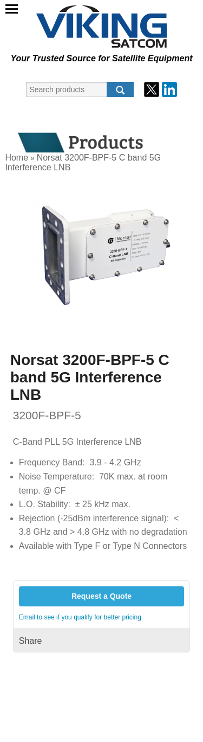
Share (30, 640)
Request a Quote (101, 596)
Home (16, 157)
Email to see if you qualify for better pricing (80, 617)
